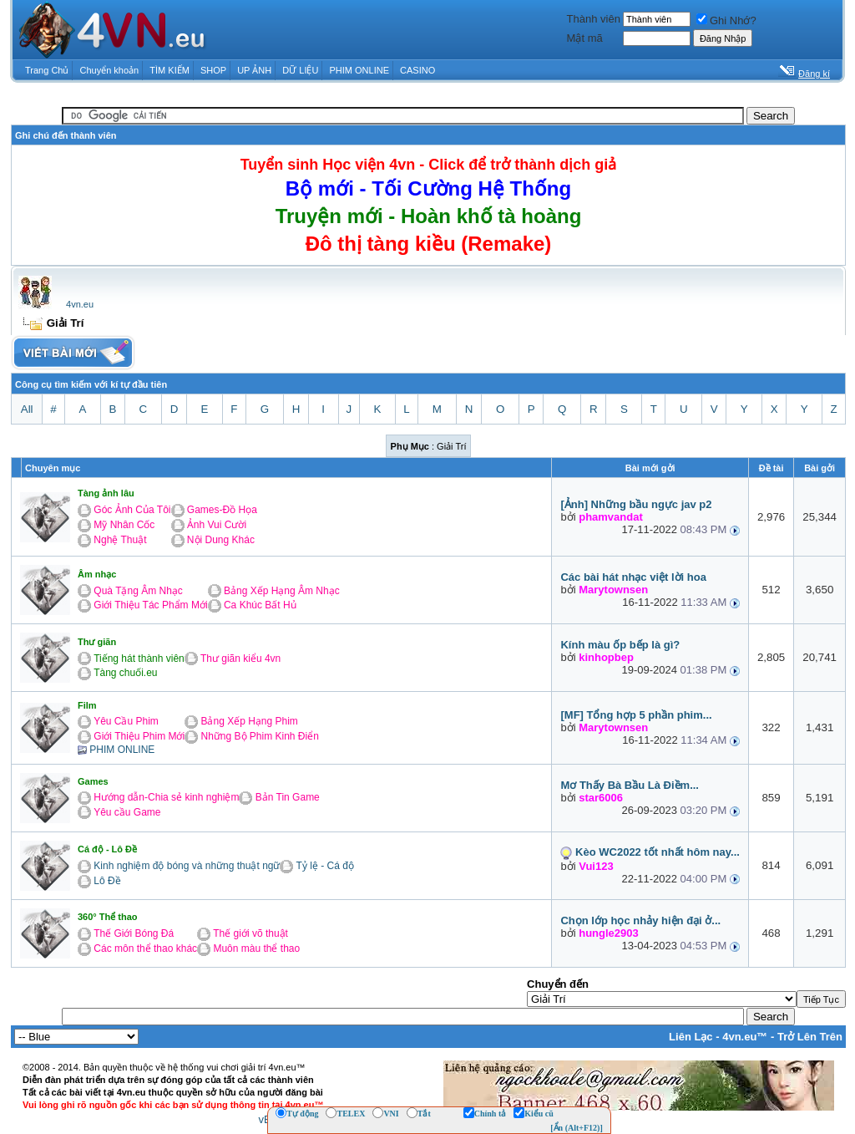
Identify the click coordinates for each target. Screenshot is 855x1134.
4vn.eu (80, 304)
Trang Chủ (46, 70)
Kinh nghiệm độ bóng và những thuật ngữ (187, 866)
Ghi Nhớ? (726, 20)
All (27, 409)
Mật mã (585, 38)
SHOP (213, 70)
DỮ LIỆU (300, 70)
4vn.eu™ (744, 1036)
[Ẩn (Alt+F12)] (576, 1127)
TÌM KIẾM (169, 70)
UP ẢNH (254, 70)
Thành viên (593, 19)
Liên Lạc (691, 1036)
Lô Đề (107, 881)
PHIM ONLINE (359, 70)
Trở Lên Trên (809, 1036)
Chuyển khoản (109, 70)
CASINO (417, 70)
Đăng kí (814, 74)
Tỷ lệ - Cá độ (325, 866)
